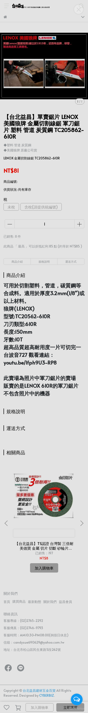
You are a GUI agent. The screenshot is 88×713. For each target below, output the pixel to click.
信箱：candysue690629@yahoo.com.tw (34, 642)
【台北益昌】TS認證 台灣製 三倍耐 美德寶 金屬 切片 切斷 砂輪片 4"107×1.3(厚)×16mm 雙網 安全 (44, 545)
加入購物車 (39, 707)
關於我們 (50, 601)
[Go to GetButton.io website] (76, 708)
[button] (81, 523)
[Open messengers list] (77, 699)
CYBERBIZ (46, 695)
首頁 (7, 601)
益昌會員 (65, 601)
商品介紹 (17, 261)
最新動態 (34, 601)
